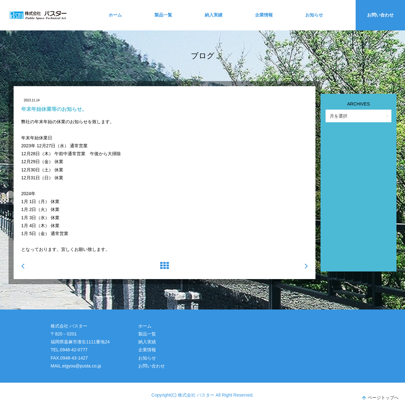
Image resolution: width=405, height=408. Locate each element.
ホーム (115, 14)
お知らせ (314, 14)
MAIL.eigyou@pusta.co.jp (76, 365)
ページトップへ (380, 398)
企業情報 (264, 14)
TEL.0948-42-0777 (69, 349)
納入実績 (213, 14)
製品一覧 (163, 14)
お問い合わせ (380, 14)
